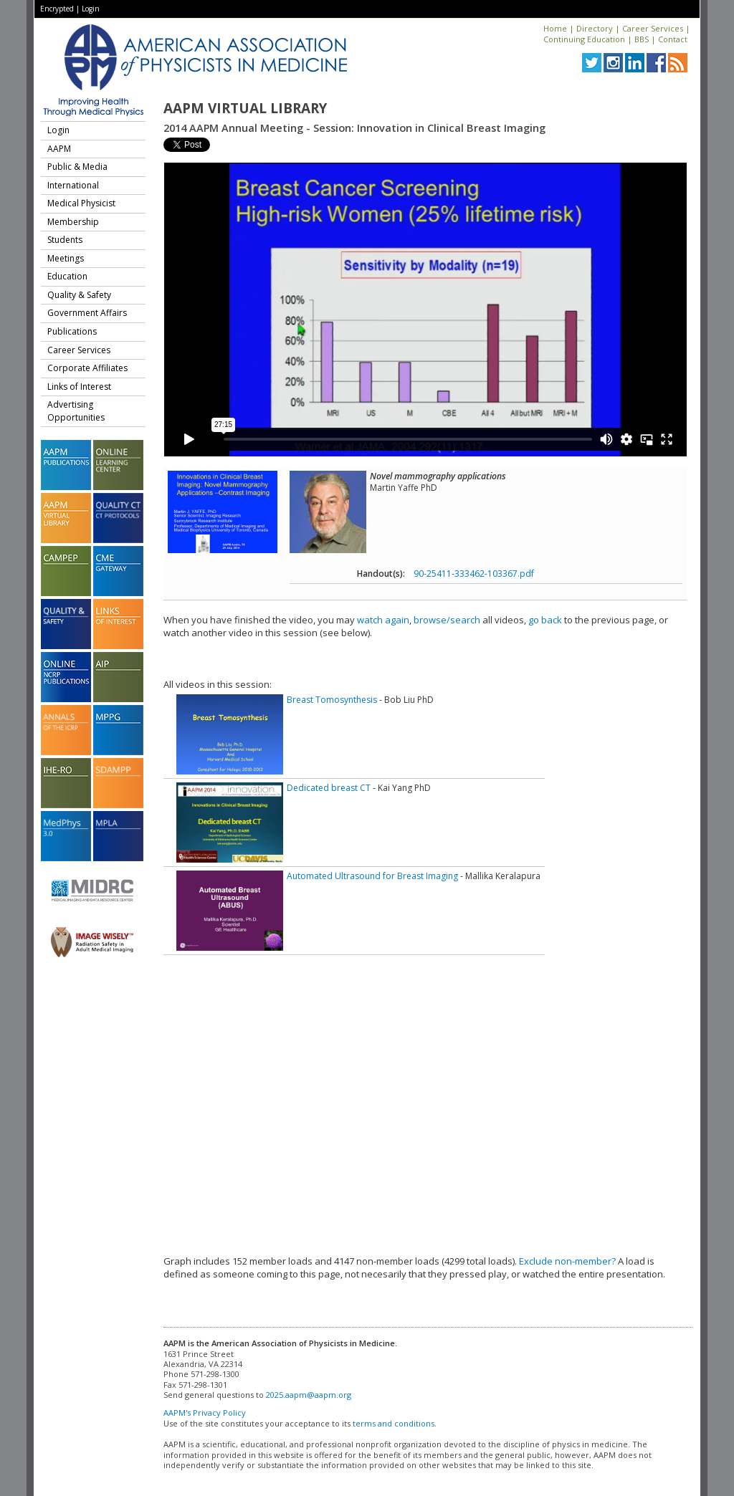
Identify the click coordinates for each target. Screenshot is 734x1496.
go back (545, 619)
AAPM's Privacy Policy (204, 1412)
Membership (73, 222)
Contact (672, 39)
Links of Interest (79, 386)
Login (91, 9)
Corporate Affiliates (87, 368)
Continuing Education (584, 39)
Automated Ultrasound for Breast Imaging (372, 876)
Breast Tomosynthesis (332, 700)
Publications (72, 331)
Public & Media (77, 166)
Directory (594, 28)
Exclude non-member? (567, 1261)
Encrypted (57, 9)
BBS (641, 39)
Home (555, 28)
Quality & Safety (79, 295)
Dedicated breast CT (329, 788)
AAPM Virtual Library (245, 108)
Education (67, 276)
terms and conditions (393, 1423)
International (73, 185)
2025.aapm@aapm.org (308, 1394)
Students (64, 240)
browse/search (447, 619)
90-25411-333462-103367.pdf (474, 573)
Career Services (652, 28)
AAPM (59, 149)
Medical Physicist (81, 203)
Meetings (65, 258)
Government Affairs (87, 313)
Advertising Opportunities (76, 410)
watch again (383, 619)
